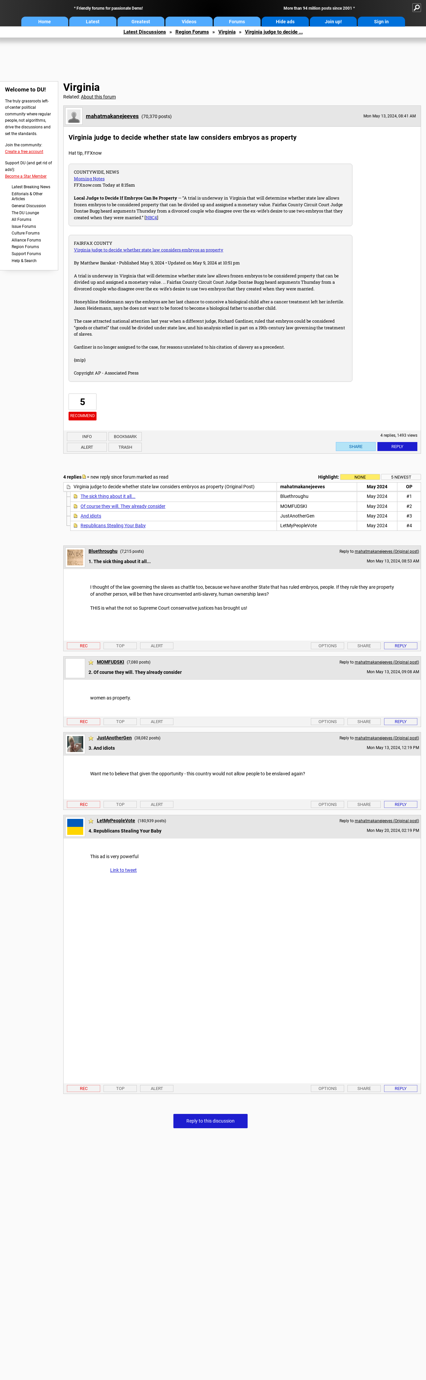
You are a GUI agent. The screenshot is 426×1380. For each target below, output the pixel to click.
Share (355, 446)
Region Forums (192, 32)
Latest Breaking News (31, 187)
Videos (189, 21)
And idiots (91, 516)
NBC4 (151, 218)
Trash (125, 447)
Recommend (82, 415)
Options (328, 645)
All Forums (21, 219)
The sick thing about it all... (108, 496)
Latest (93, 21)
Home (44, 21)
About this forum (98, 96)
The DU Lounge (25, 213)
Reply (397, 446)
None (360, 477)
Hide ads (285, 21)
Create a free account (24, 151)
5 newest (401, 477)
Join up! (333, 21)
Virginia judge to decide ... (274, 32)
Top (120, 645)
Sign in (381, 21)
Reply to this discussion (210, 1121)
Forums (237, 21)
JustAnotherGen (114, 737)
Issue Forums (24, 226)
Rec (84, 645)
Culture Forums (26, 233)
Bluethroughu (103, 551)
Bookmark (125, 436)
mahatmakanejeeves (112, 116)
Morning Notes (89, 179)
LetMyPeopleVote (116, 820)
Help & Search (24, 260)
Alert (87, 447)
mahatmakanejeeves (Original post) (387, 551)
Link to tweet (123, 870)
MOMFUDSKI (110, 662)
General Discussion (29, 206)
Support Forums (26, 253)
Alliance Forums (26, 240)
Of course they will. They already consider (123, 506)
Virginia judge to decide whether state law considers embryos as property (148, 250)
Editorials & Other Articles (27, 197)
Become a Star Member (26, 176)
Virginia (227, 32)
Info (87, 436)
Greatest (140, 21)
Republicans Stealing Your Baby (113, 525)
